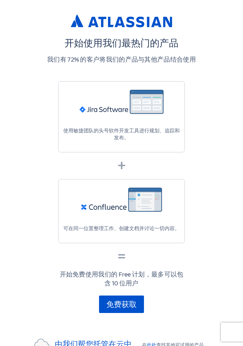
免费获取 (121, 304)
